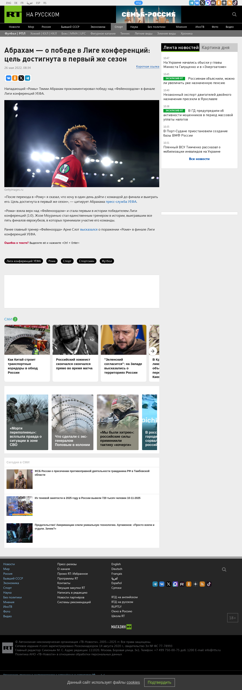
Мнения (181, 26)
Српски (116, 588)
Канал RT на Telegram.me (191, 2)
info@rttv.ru (213, 650)
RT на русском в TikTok (235, 2)
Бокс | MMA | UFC (73, 33)
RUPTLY (116, 606)
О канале (63, 569)
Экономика (98, 26)
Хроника (186, 33)
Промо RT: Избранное (72, 573)
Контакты (63, 583)
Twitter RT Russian (202, 2)
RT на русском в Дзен (224, 2)
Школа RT (118, 616)
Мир (31, 26)
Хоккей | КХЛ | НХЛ (43, 33)
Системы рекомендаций (74, 602)
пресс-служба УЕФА (121, 201)
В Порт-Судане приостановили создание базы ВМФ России (195, 133)
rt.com (43, 646)
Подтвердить (159, 682)
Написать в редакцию (72, 592)
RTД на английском (124, 597)
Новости (14, 26)
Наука (134, 26)
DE (15, 3)
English (116, 564)
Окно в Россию (121, 611)
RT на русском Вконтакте (197, 2)
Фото (215, 26)
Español (116, 583)
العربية (30, 3)
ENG (8, 3)
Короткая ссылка (147, 66)
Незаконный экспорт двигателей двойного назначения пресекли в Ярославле (197, 96)
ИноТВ (200, 26)
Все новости (199, 158)
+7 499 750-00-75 (167, 650)
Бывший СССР (70, 26)
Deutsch (116, 569)
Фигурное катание (103, 33)
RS (44, 3)
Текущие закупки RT (71, 588)
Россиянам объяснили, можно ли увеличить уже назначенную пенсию (199, 80)
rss (229, 2)
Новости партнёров (70, 597)
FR (22, 3)
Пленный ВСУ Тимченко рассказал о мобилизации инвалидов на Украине (191, 149)
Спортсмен (86, 261)
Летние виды (143, 33)
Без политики (157, 26)
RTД (138, 3)
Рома (51, 261)
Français (116, 574)
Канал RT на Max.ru (208, 2)
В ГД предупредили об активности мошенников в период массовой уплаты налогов (198, 114)
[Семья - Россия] (148, 14)
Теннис (125, 33)
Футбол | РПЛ (15, 33)
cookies (133, 682)
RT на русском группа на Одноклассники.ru (218, 2)
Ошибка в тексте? (16, 242)
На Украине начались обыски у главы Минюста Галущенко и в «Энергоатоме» (195, 64)
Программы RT (67, 578)
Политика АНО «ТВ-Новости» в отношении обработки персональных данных (68, 654)
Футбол (107, 261)
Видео (230, 26)
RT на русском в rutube (213, 2)
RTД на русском (122, 602)
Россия (46, 26)
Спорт (119, 26)
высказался (89, 229)
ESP (38, 3)
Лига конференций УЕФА (24, 261)
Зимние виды (166, 33)
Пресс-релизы (67, 564)
